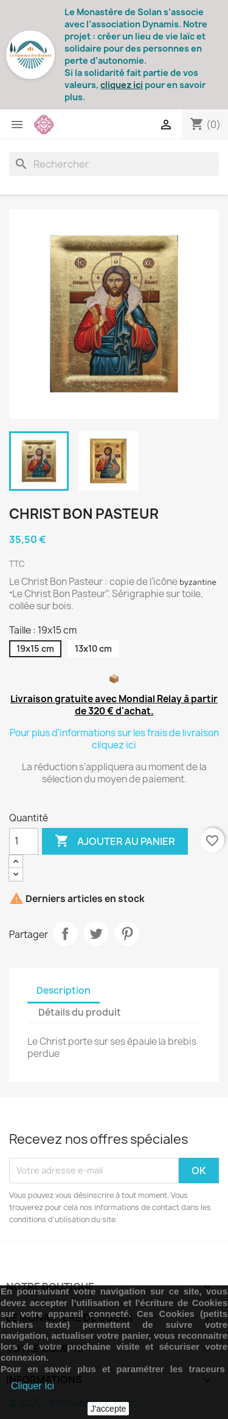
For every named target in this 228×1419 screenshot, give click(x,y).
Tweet (96, 933)
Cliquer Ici (32, 1386)
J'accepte (108, 1409)
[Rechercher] (114, 164)
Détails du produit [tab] (79, 1012)
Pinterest (127, 933)
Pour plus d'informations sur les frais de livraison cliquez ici (114, 739)
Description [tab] (63, 990)
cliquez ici (121, 85)
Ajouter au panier (115, 841)
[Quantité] (23, 841)
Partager (65, 933)
